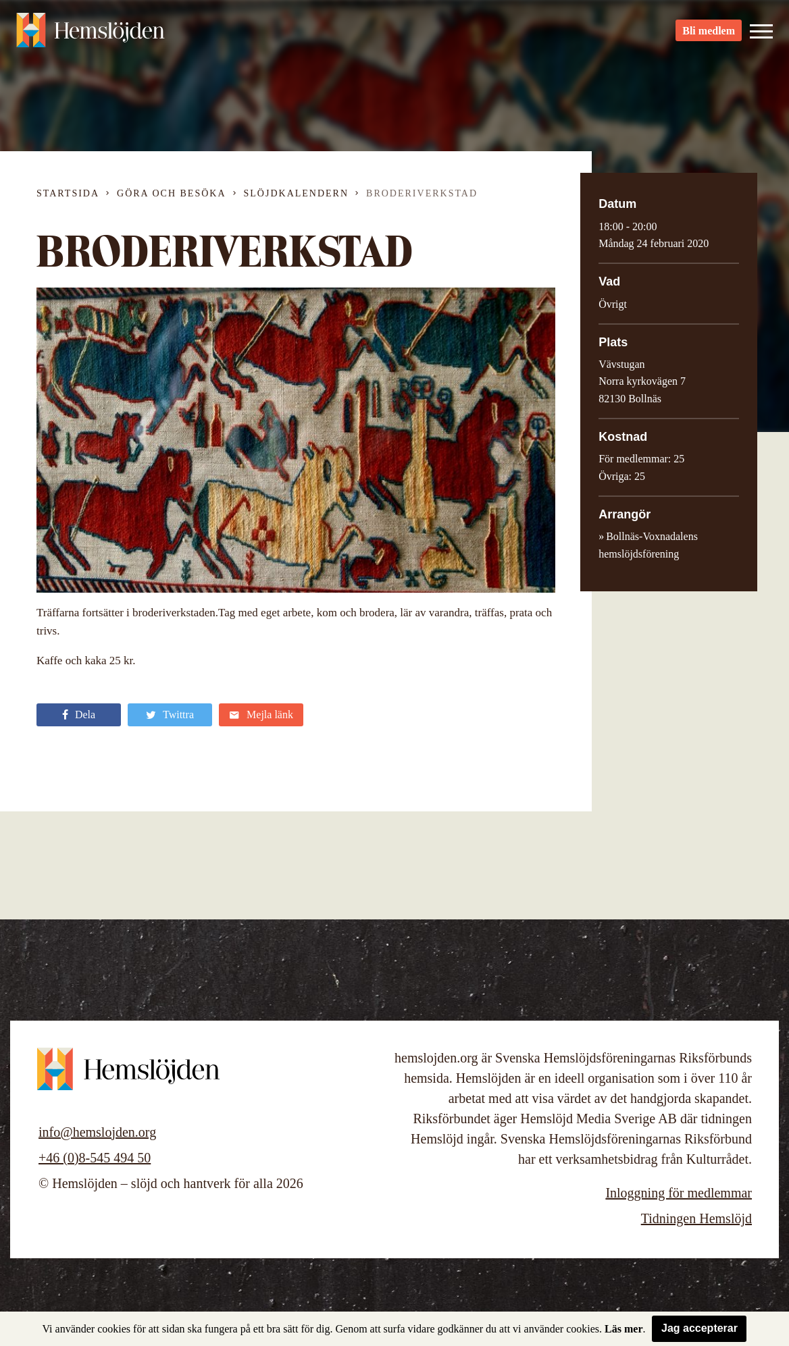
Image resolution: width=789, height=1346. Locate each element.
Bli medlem (708, 34)
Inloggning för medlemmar (678, 1192)
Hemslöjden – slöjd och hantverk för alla (90, 33)
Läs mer (623, 1329)
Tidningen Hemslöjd (696, 1218)
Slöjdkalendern (296, 193)
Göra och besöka (171, 193)
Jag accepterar (699, 1328)
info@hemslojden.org (97, 1132)
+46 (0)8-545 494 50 (95, 1157)
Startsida (67, 193)
